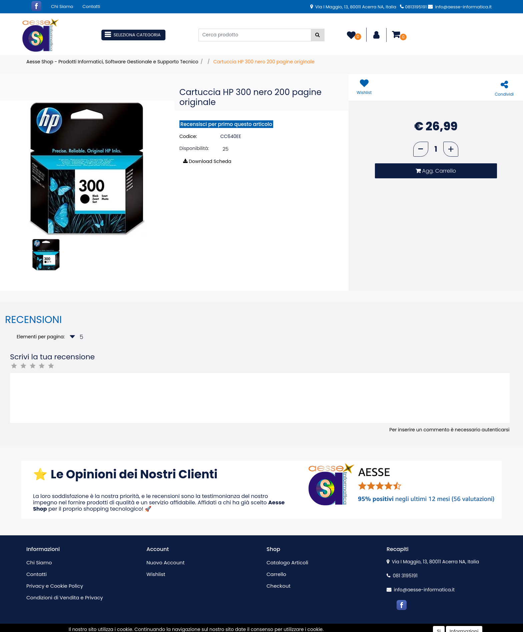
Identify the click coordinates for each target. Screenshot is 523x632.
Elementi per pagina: (41, 336)
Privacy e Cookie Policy (54, 585)
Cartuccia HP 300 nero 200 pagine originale (264, 61)
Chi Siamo (62, 6)
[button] (318, 35)
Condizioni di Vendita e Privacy (64, 597)
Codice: (188, 136)
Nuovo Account (165, 562)
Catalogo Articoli (287, 562)
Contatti (91, 6)
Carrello (276, 574)
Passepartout (275, 628)
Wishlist (155, 574)
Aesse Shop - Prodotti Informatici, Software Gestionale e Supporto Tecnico (112, 61)
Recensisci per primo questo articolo (226, 124)
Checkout (279, 585)
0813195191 (413, 7)
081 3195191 (402, 575)
